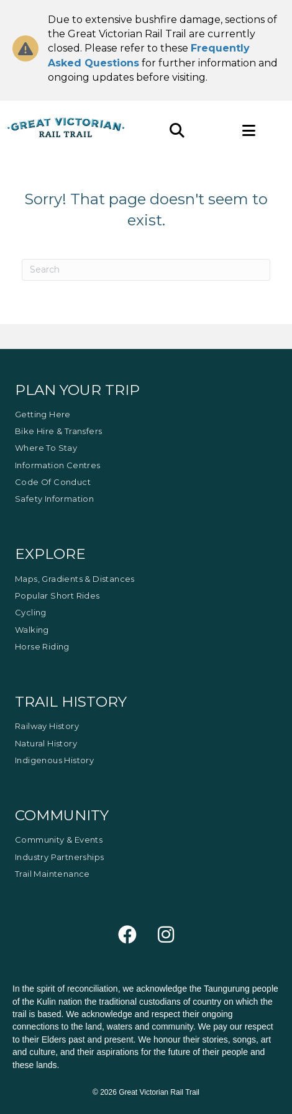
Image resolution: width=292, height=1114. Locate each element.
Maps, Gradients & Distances (75, 579)
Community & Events (59, 840)
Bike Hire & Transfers (58, 431)
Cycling (31, 612)
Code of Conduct (53, 482)
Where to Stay (46, 448)
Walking (32, 630)
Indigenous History (54, 760)
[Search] (146, 270)
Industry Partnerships (59, 857)
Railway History (47, 726)
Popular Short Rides (57, 595)
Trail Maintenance (52, 874)
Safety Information (54, 499)
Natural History (46, 743)
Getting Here (43, 414)
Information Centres (58, 465)
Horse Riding (42, 646)
